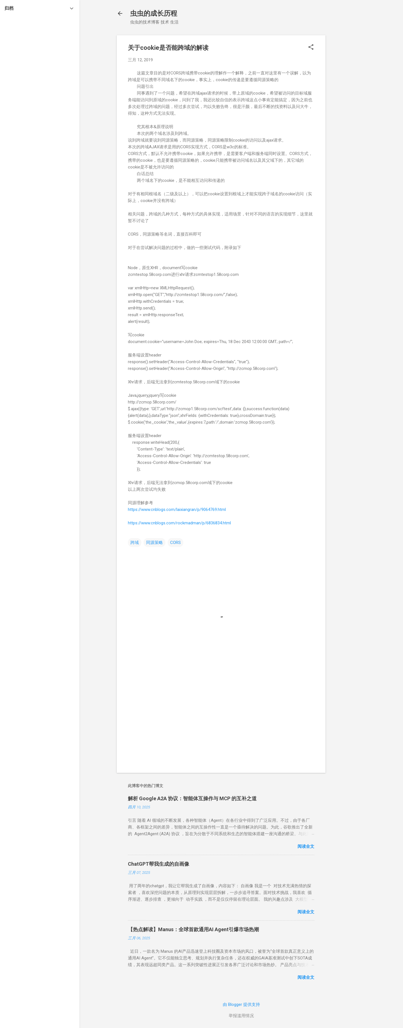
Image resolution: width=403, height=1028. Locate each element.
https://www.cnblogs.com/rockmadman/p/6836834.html (179, 522)
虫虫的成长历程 (153, 13)
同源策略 (154, 542)
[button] (311, 47)
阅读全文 (305, 846)
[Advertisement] (348, 119)
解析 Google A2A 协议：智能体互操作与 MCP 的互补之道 (192, 798)
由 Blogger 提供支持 (241, 1004)
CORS (175, 542)
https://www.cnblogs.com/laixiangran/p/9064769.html (177, 509)
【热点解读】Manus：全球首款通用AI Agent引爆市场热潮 (193, 929)
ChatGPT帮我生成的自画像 (158, 864)
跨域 (134, 542)
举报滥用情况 (241, 1015)
